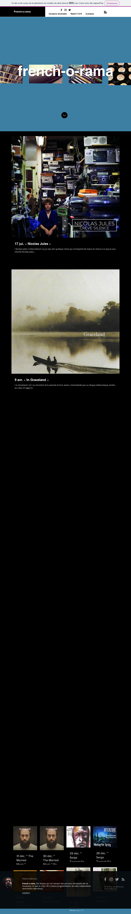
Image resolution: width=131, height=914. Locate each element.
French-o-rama (22, 11)
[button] (58, 14)
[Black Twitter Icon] (69, 9)
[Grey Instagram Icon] (111, 879)
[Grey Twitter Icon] (117, 879)
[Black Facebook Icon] (61, 9)
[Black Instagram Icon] (65, 9)
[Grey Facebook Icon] (105, 879)
